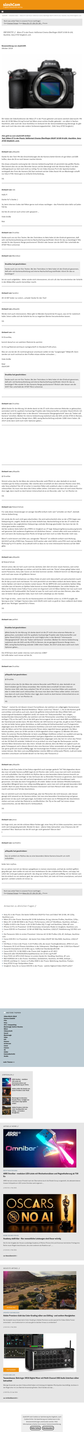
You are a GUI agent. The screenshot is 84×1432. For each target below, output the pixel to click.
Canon (6, 1046)
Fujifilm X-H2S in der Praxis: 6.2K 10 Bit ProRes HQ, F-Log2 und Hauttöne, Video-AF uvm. (39, 924)
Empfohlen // (8, 1075)
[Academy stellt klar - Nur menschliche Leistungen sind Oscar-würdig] (39, 1213)
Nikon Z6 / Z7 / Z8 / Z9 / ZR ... (32, 23)
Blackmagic (8, 1035)
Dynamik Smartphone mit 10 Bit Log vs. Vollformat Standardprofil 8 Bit (32, 949)
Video (6, 1037)
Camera (6, 1048)
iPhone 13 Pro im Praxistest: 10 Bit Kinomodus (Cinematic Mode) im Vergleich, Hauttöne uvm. (41, 927)
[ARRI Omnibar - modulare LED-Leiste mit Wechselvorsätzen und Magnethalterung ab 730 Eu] (6, 1082)
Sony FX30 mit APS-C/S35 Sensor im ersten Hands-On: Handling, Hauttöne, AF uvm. (37, 956)
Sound (6, 1033)
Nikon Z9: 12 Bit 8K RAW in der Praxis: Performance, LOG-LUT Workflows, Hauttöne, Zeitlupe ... (41, 922)
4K (5, 1050)
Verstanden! (48, 1428)
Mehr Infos (35, 1428)
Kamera (6, 1041)
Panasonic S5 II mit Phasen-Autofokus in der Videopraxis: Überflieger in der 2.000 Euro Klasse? (41, 946)
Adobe (6, 1052)
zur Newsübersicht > (10, 1256)
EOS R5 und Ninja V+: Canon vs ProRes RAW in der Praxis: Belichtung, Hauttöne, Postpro (39, 961)
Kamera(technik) (9, 1054)
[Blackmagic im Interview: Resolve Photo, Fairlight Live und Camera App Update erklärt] (6, 1101)
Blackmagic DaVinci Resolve (13, 1027)
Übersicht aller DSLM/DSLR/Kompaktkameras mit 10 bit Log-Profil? (30, 954)
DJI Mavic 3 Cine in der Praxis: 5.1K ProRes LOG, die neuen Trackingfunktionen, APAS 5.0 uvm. (41, 944)
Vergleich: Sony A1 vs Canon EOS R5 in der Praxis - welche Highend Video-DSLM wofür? (38, 966)
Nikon (6, 1029)
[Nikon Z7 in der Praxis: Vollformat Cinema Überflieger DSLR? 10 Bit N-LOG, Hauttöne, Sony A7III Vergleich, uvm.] (51, 15)
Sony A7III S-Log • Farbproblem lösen (18, 963)
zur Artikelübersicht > (10, 1398)
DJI (5, 1039)
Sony (5, 1023)
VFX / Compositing (10, 1025)
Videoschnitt (8, 1031)
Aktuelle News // (10, 1126)
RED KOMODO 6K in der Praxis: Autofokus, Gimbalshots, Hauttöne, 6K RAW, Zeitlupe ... (38, 958)
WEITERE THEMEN (12, 1013)
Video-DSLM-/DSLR (10, 1016)
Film (5, 1020)
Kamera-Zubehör (9, 1018)
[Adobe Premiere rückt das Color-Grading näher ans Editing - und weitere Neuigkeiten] (6, 1110)
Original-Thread (12, 23)
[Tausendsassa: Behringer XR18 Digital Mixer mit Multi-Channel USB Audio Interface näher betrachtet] (39, 1352)
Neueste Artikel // (11, 1268)
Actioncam (7, 1043)
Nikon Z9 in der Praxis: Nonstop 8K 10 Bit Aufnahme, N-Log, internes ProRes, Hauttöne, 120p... (41, 919)
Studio (6, 1056)
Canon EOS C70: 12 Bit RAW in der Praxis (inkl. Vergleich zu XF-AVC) (30, 951)
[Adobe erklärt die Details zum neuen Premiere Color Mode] (6, 1092)
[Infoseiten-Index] (13, 15)
